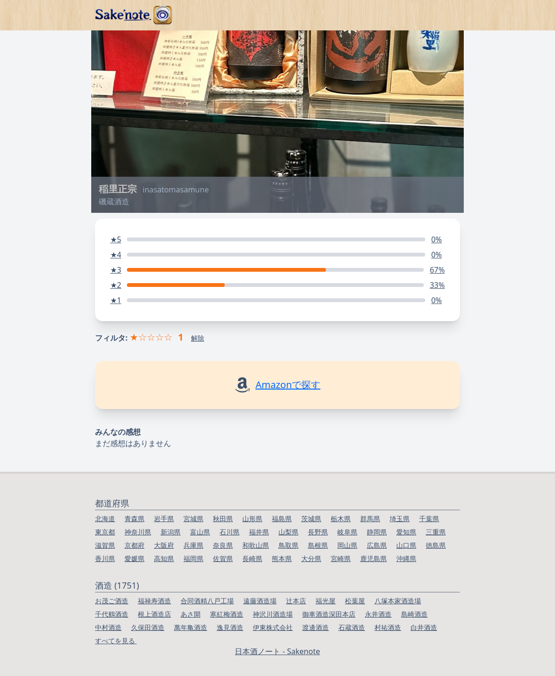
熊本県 (282, 558)
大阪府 (164, 545)
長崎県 (252, 558)
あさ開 (191, 614)
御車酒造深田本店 (328, 614)
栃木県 (341, 518)
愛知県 (406, 531)
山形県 (252, 518)
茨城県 (311, 518)
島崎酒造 (414, 614)
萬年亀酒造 (190, 627)
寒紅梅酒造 (226, 614)
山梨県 (288, 531)
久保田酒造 (147, 627)
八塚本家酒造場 (397, 600)
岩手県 (164, 518)
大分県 (311, 558)
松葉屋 (355, 600)
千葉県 (429, 518)
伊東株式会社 (273, 627)
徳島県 (436, 545)
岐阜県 (347, 531)
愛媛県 (134, 558)
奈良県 (223, 545)
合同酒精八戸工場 (207, 600)
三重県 (436, 531)
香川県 (105, 558)
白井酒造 (424, 627)
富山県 (200, 531)
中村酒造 (108, 627)
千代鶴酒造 (111, 614)
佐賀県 (223, 558)
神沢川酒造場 (273, 614)
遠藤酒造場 (260, 600)
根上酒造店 (154, 614)
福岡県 (193, 558)
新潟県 (171, 531)
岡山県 (347, 545)
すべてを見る (116, 640)
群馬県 (370, 518)
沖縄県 (406, 558)
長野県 (318, 531)
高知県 (164, 558)
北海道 (105, 518)
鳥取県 (288, 545)
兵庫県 (193, 545)
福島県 (282, 518)
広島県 (377, 545)
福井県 (259, 531)
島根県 (318, 545)
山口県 (406, 545)
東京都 (105, 531)
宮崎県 (341, 558)
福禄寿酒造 (154, 600)
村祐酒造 (387, 627)
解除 (197, 338)
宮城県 (193, 518)
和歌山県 (255, 545)
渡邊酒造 (315, 627)
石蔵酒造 (351, 627)
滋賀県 (105, 545)
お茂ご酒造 (111, 600)
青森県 (134, 518)
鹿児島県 (373, 558)
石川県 (229, 531)
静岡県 (377, 531)
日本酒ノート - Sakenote (277, 651)
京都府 (134, 545)
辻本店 (296, 600)
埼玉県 (400, 518)
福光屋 (325, 600)
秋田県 (223, 518)
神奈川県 (137, 531)
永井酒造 (378, 614)
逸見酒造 (230, 627)
